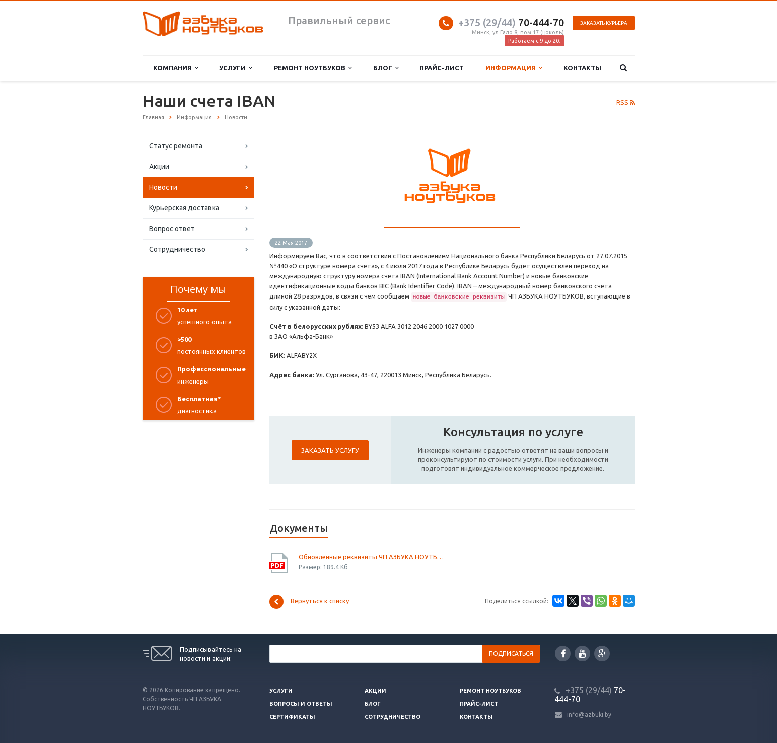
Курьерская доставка (184, 208)
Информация (513, 68)
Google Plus (602, 653)
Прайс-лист (441, 67)
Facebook (563, 653)
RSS (625, 102)
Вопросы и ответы (300, 704)
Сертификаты (292, 717)
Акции (159, 167)
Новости (163, 187)
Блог (385, 68)
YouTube (582, 653)
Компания (175, 68)
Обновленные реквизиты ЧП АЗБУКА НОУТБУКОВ (372, 556)
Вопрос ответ (172, 229)
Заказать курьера (603, 23)
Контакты (582, 67)
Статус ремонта (175, 146)
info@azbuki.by (589, 714)
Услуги (235, 68)
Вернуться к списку (309, 602)
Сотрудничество (177, 249)
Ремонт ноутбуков (312, 68)
